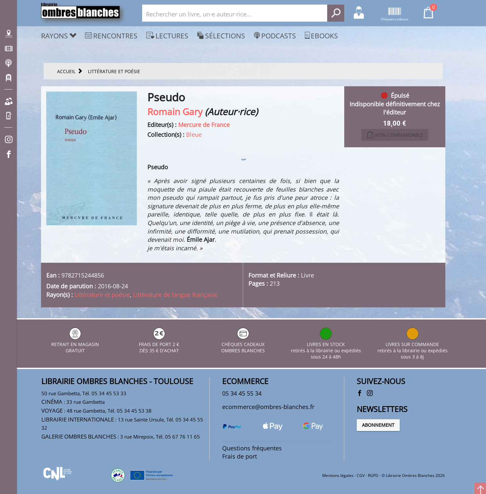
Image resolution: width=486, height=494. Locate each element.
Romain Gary (174, 111)
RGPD (373, 475)
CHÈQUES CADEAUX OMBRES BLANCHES (243, 344)
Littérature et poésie (102, 294)
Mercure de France (204, 125)
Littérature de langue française (175, 294)
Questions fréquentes (252, 448)
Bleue (194, 134)
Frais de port (239, 456)
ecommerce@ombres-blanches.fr (268, 407)
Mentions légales (337, 475)
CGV (361, 475)
